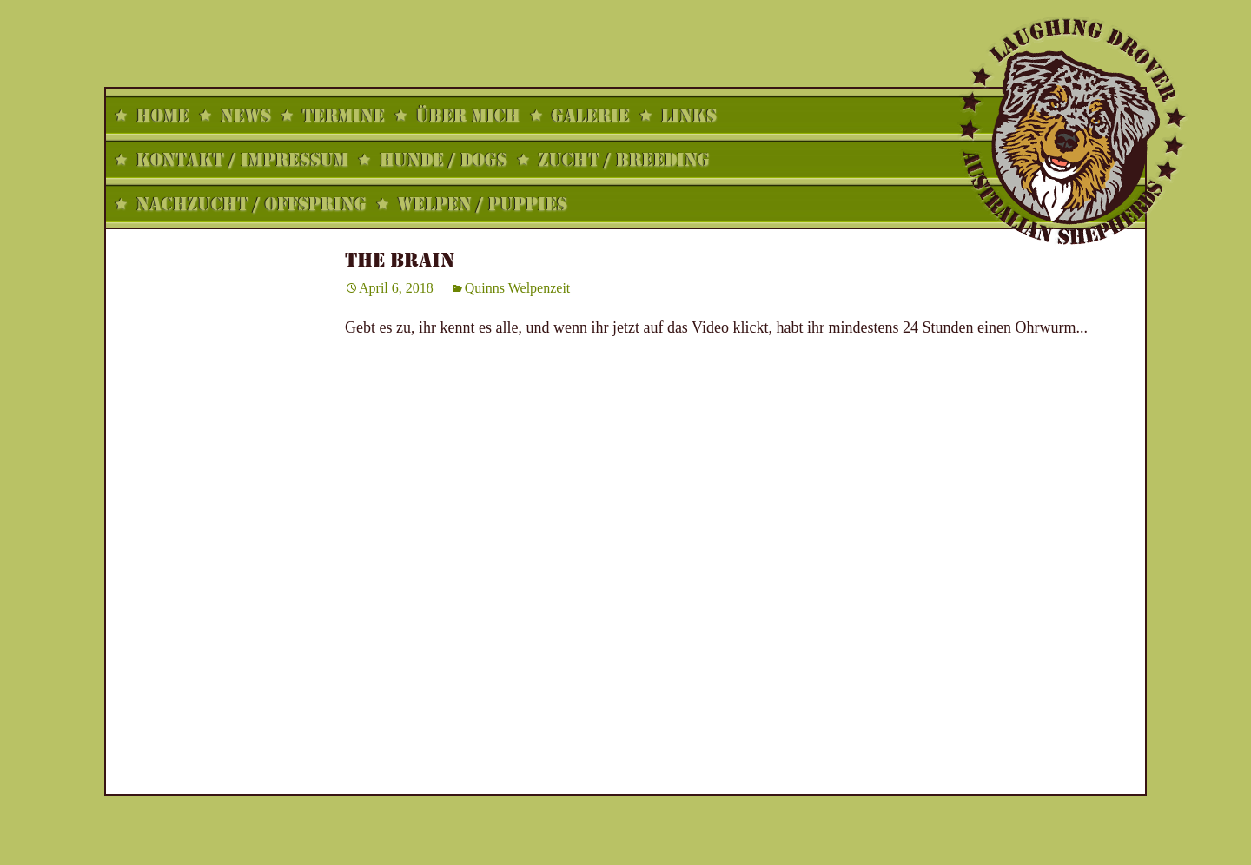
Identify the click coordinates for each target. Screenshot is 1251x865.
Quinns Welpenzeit (518, 288)
